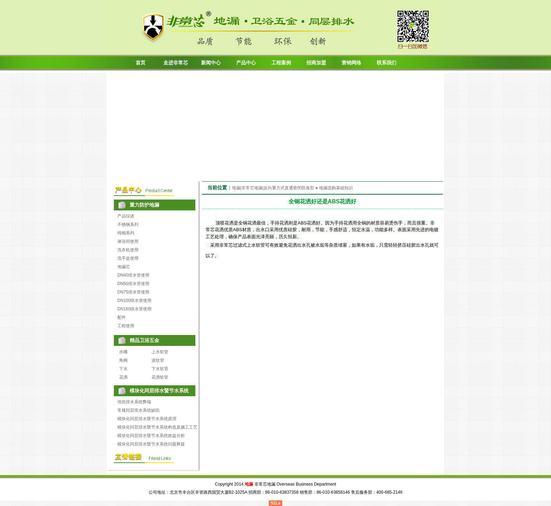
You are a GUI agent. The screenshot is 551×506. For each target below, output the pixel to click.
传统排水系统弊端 (134, 401)
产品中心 (246, 62)
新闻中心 (211, 62)
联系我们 (386, 62)
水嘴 (123, 351)
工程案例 (281, 62)
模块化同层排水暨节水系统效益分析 (151, 435)
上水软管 (159, 351)
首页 (140, 62)
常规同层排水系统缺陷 (138, 410)
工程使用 (125, 325)
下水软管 (159, 368)
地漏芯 (123, 266)
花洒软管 (159, 377)
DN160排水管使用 (134, 308)
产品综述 (125, 216)
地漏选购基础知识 (336, 187)
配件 (121, 317)
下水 (123, 368)
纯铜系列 (125, 232)
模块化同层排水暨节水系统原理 (146, 418)
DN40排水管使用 (133, 275)
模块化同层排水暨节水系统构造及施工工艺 (157, 427)
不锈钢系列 (127, 224)
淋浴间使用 (127, 241)
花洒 (123, 377)
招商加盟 (316, 62)
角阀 (123, 360)
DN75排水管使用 (133, 292)
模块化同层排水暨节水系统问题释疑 (151, 444)
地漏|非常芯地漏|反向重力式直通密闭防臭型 (273, 187)
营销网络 (351, 62)
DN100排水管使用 (134, 300)
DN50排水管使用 (133, 283)
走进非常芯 (175, 62)
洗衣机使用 (127, 249)
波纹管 (157, 360)
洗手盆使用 (127, 258)
